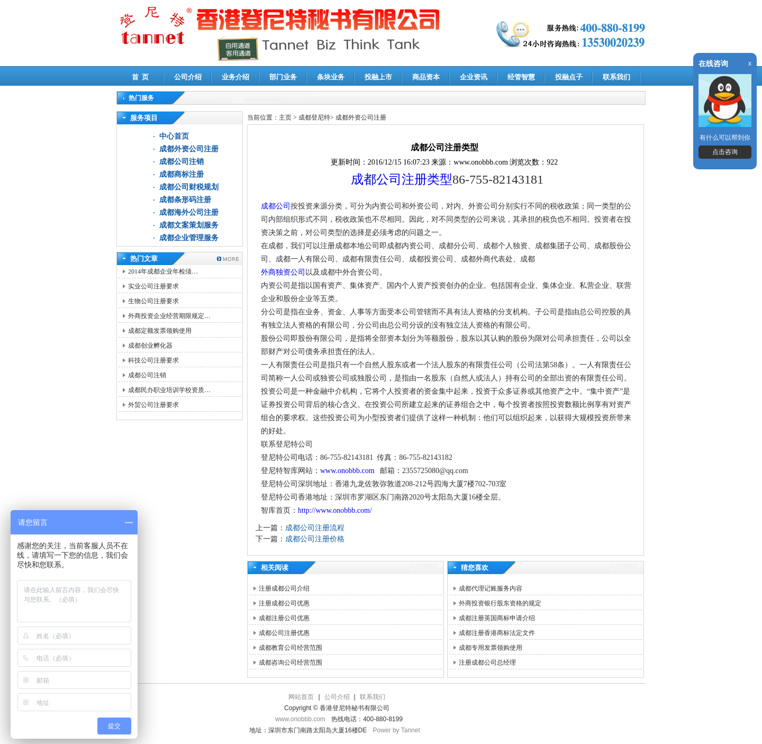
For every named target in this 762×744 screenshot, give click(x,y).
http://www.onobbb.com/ (335, 510)
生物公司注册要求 (153, 301)
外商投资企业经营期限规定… (169, 316)
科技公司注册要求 (153, 360)
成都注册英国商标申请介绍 (497, 618)
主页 (285, 117)
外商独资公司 (283, 272)
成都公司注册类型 (401, 179)
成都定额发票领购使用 (160, 330)
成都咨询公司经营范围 (290, 662)
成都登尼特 (314, 117)
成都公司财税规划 (189, 187)
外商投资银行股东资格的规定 (500, 603)
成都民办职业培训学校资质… (169, 390)
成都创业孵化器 (150, 345)
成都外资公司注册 (189, 149)
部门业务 (283, 77)
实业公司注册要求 (153, 286)
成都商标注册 (181, 174)
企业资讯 (473, 77)
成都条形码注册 (185, 200)
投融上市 (378, 77)
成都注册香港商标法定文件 (497, 633)
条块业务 (330, 77)
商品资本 (426, 77)
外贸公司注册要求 (153, 405)
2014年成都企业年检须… (163, 271)
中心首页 (174, 136)
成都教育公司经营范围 (290, 647)
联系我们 (616, 77)
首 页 (140, 77)
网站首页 (301, 697)
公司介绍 (188, 77)
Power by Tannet (396, 730)
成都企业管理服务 (189, 238)
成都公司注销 (181, 162)
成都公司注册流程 (314, 528)
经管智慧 (521, 77)
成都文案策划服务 (189, 225)
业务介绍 (235, 77)
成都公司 (276, 206)
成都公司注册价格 (314, 539)
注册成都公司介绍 (284, 588)
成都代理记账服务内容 (490, 588)
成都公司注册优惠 (284, 633)
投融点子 (569, 77)
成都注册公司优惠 (284, 618)
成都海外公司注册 (189, 212)
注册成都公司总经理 (487, 662)
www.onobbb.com (347, 471)
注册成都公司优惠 (284, 603)
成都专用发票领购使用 (490, 647)
